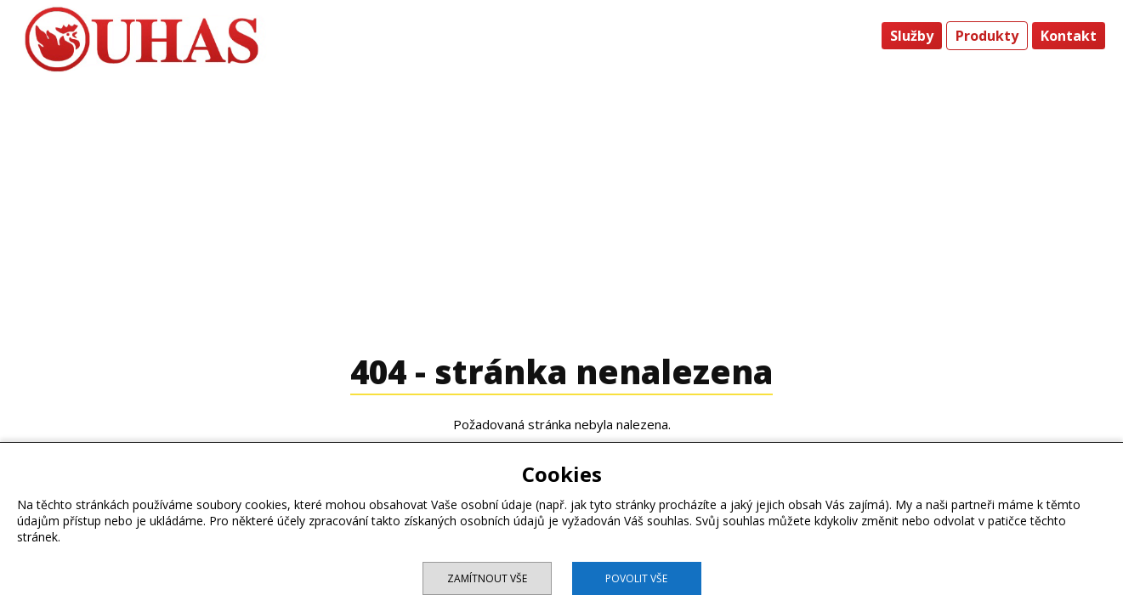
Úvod (850, 35)
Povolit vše (636, 578)
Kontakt (1069, 35)
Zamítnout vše (487, 578)
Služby (911, 35)
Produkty (987, 35)
